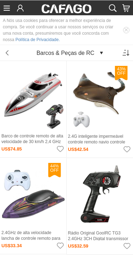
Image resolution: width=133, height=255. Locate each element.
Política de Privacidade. (37, 39)
